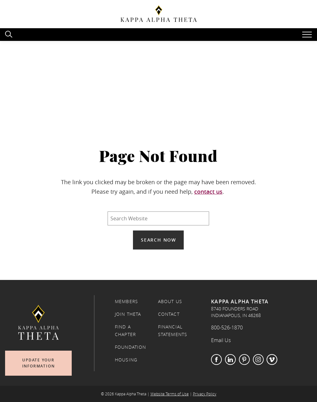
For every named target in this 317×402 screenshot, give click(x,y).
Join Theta (128, 314)
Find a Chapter (125, 330)
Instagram (258, 359)
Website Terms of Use (169, 394)
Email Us (221, 340)
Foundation (130, 347)
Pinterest (244, 359)
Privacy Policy (204, 394)
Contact (169, 314)
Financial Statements (173, 330)
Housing (126, 360)
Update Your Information (38, 363)
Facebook (216, 359)
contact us (208, 191)
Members (126, 301)
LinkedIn (230, 359)
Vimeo (272, 359)
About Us (170, 301)
